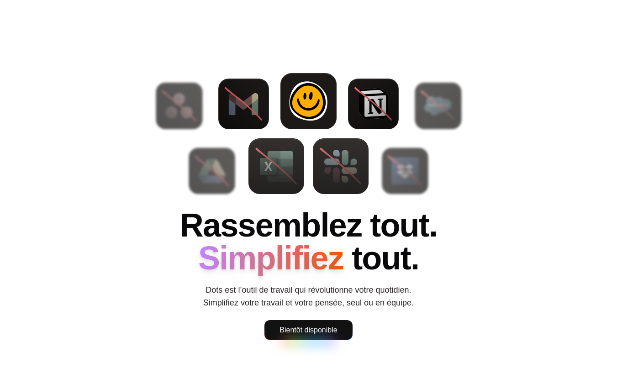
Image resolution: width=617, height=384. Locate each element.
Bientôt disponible (308, 330)
